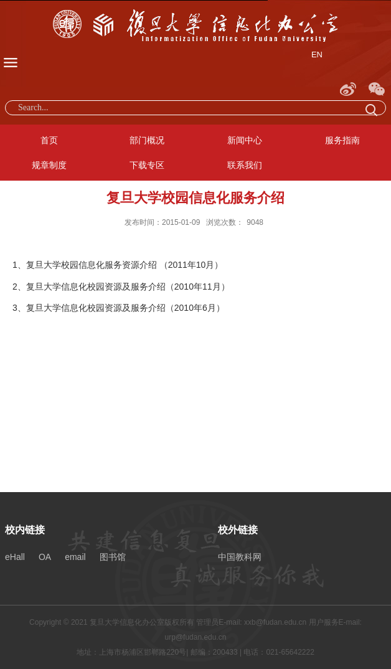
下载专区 (147, 165)
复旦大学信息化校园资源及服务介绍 (96, 287)
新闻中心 (244, 140)
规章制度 (49, 165)
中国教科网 (239, 557)
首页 (49, 140)
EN (317, 54)
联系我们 (244, 165)
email (75, 557)
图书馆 (113, 557)
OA (45, 557)
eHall (15, 557)
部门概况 (147, 140)
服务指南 (342, 140)
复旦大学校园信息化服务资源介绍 (91, 265)
